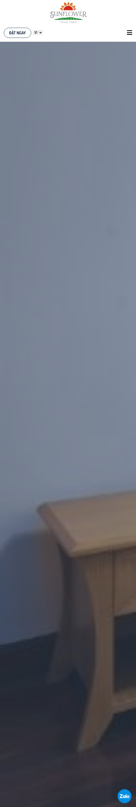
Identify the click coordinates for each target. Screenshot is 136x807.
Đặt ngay (17, 33)
